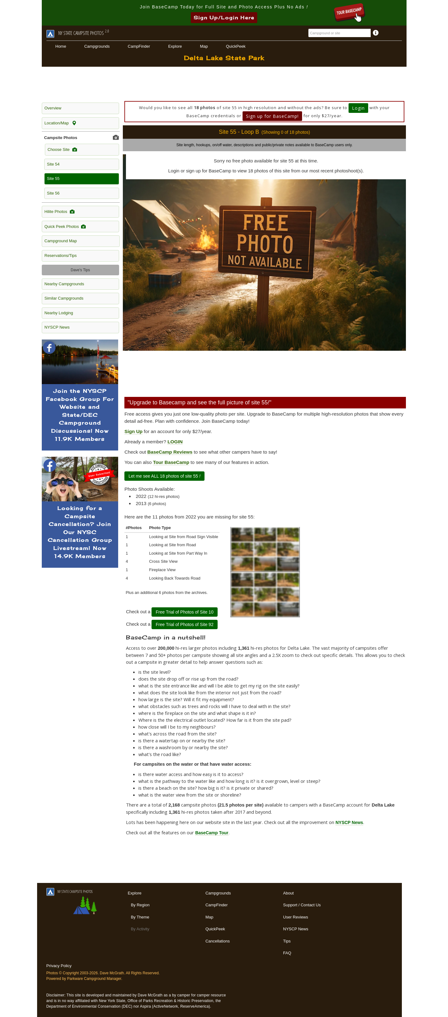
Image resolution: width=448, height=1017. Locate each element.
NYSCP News (57, 327)
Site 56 (53, 193)
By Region (140, 905)
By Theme (140, 917)
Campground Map (61, 241)
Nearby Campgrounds (64, 284)
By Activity (140, 929)
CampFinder (139, 46)
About (288, 893)
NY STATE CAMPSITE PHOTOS (69, 891)
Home (60, 46)
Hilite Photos (60, 211)
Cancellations (217, 941)
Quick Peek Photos (65, 226)
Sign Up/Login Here (224, 18)
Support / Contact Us (302, 905)
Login (358, 108)
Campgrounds (97, 46)
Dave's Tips (80, 270)
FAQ (287, 953)
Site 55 (53, 178)
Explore (175, 46)
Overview (53, 108)
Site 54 (53, 164)
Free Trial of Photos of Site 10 (184, 612)
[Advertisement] (224, 84)
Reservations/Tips (61, 255)
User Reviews (295, 917)
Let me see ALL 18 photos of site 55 (164, 476)
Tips (287, 941)
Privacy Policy (59, 965)
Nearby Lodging (59, 313)
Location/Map (60, 123)
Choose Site (62, 149)
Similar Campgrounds (64, 298)
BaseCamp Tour (211, 832)
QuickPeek (236, 46)
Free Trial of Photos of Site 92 (184, 624)
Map (204, 46)
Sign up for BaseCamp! (272, 116)
